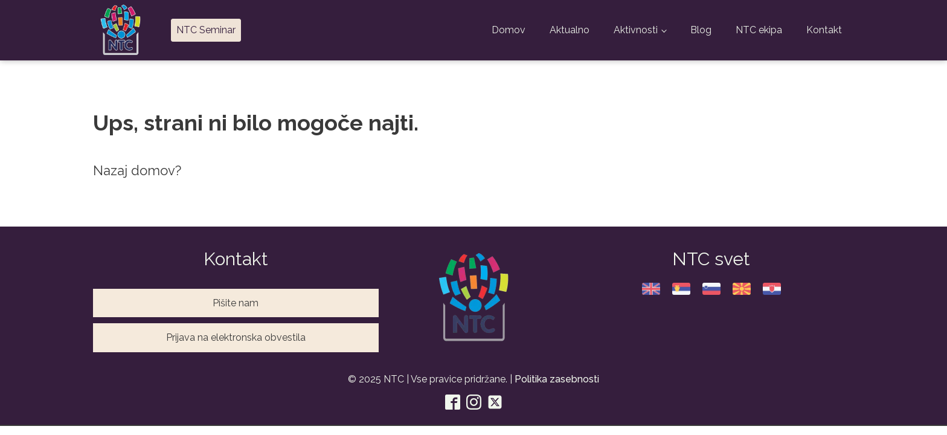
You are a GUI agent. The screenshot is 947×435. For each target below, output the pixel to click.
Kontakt (824, 30)
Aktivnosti (636, 30)
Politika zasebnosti (557, 379)
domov (153, 170)
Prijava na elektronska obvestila (236, 337)
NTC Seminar (206, 30)
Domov (508, 30)
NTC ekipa (759, 30)
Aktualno (569, 30)
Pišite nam (235, 303)
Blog (700, 30)
